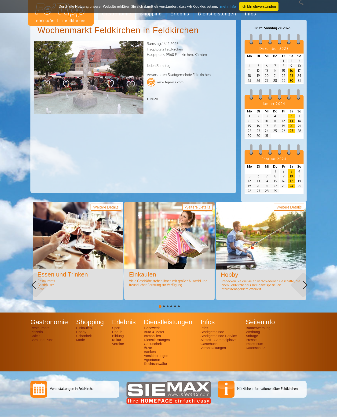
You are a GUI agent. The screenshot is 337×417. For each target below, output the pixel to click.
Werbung (253, 332)
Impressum (254, 344)
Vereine (118, 344)
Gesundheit (153, 344)
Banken (150, 352)
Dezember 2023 (274, 48)
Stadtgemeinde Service (219, 336)
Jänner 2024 (274, 104)
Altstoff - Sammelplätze (219, 340)
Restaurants (39, 328)
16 (291, 71)
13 (291, 121)
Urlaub (117, 332)
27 (291, 131)
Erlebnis (179, 13)
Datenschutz (255, 348)
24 (291, 186)
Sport (116, 328)
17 (291, 181)
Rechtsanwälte (155, 364)
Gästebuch (209, 344)
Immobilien (152, 336)
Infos (250, 13)
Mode (80, 340)
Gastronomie (117, 13)
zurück (152, 99)
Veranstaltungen (213, 348)
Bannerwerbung (258, 328)
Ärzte (148, 348)
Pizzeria (36, 332)
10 (291, 176)
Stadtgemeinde (212, 332)
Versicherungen (156, 356)
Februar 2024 (274, 159)
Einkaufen (84, 328)
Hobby (81, 332)
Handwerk (152, 328)
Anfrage (252, 336)
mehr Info (228, 6)
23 (291, 76)
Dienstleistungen (217, 13)
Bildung (118, 336)
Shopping (151, 13)
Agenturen (152, 360)
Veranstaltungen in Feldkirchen (72, 389)
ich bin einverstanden (259, 6)
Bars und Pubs (41, 340)
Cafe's (35, 336)
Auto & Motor (154, 332)
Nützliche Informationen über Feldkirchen (267, 389)
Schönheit (84, 336)
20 (291, 126)
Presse (251, 340)
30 (291, 81)
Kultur (116, 340)
